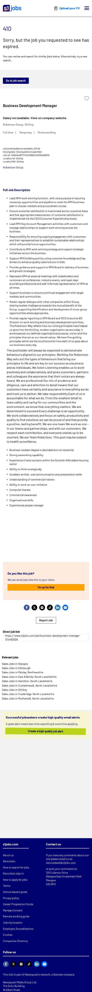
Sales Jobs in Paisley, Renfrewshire (22, 672)
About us (8, 855)
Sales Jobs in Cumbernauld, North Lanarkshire (29, 685)
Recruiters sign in (13, 873)
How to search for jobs (16, 867)
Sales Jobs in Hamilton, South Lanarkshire (27, 681)
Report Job (46, 620)
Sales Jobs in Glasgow (15, 663)
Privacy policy (11, 898)
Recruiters (9, 861)
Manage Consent (12, 910)
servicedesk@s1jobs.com (61, 862)
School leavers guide (15, 891)
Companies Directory (15, 941)
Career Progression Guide (18, 904)
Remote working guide (16, 916)
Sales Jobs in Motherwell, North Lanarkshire (28, 698)
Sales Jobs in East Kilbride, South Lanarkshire (29, 676)
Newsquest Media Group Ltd (19, 982)
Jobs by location (12, 922)
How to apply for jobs (15, 879)
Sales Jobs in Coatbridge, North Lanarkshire (28, 694)
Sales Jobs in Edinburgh (16, 668)
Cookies (8, 934)
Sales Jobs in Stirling (14, 689)
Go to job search (16, 80)
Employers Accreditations (18, 928)
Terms (6, 885)
